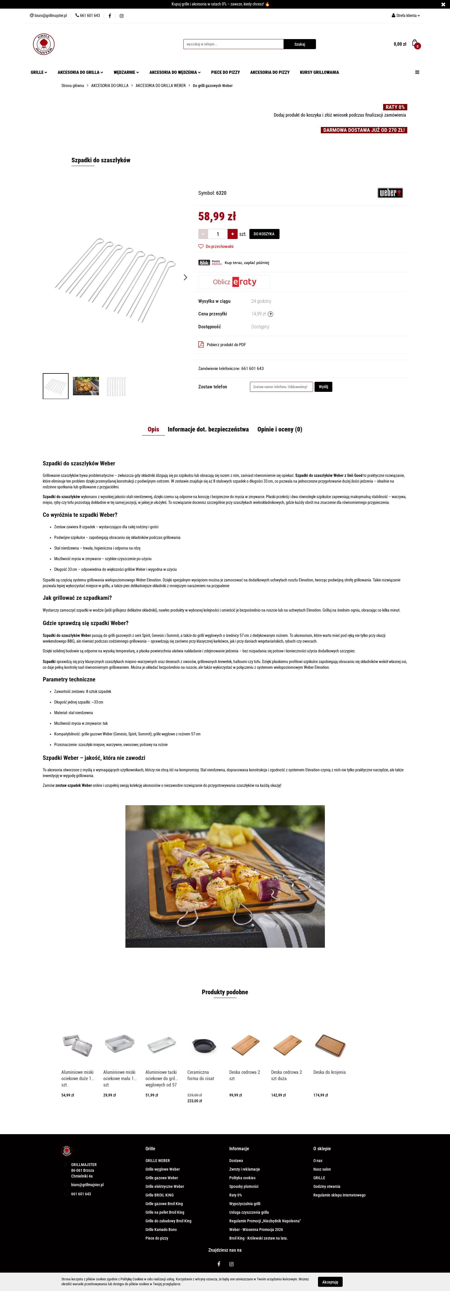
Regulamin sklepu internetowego (339, 1195)
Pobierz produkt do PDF (222, 344)
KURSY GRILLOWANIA (319, 72)
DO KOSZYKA (264, 234)
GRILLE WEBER (158, 1160)
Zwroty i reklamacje (244, 1169)
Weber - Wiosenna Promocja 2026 (256, 1229)
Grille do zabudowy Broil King (168, 1221)
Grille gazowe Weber (162, 1178)
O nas (317, 1160)
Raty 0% (235, 1195)
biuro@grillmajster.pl (87, 1184)
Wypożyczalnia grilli (244, 1203)
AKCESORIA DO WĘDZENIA (175, 72)
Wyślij (323, 386)
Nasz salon (322, 1169)
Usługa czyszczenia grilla (249, 1212)
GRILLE (39, 72)
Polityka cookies (242, 1178)
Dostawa (236, 1160)
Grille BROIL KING (160, 1195)
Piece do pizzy (157, 1238)
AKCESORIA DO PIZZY (270, 72)
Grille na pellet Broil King (165, 1212)
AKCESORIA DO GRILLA (80, 72)
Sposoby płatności (243, 1186)
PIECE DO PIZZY (225, 72)
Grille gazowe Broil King (164, 1203)
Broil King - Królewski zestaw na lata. (258, 1238)
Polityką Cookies (132, 1279)
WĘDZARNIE (126, 72)
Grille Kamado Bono (161, 1229)
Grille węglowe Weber (163, 1169)
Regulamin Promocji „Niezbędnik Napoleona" (265, 1221)
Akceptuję (330, 1282)
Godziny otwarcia (326, 1186)
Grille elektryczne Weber (165, 1186)
